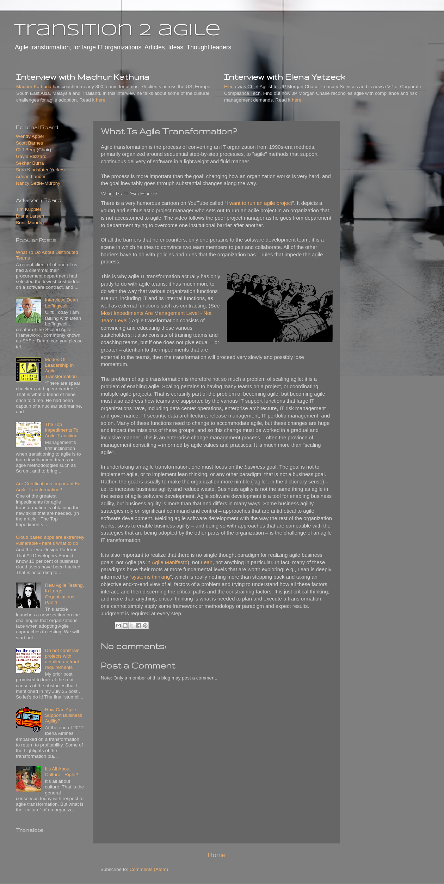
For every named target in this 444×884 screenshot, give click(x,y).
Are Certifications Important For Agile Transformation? (49, 486)
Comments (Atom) (149, 869)
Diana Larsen (30, 216)
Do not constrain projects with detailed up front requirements (62, 659)
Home (217, 855)
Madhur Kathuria (33, 86)
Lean (206, 562)
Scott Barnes (29, 143)
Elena (230, 86)
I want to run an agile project (259, 203)
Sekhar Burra (30, 163)
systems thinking (150, 577)
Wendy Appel (30, 136)
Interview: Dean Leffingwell (61, 302)
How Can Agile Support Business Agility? (63, 715)
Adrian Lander (31, 176)
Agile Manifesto (169, 562)
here (100, 100)
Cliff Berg (25, 149)
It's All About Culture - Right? (61, 771)
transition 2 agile (117, 31)
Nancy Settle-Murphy (38, 183)
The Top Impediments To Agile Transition (61, 430)
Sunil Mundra (30, 222)
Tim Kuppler (28, 209)
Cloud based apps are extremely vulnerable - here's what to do (50, 540)
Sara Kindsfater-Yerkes (40, 169)
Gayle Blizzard (31, 156)
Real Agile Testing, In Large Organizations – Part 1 (64, 594)
